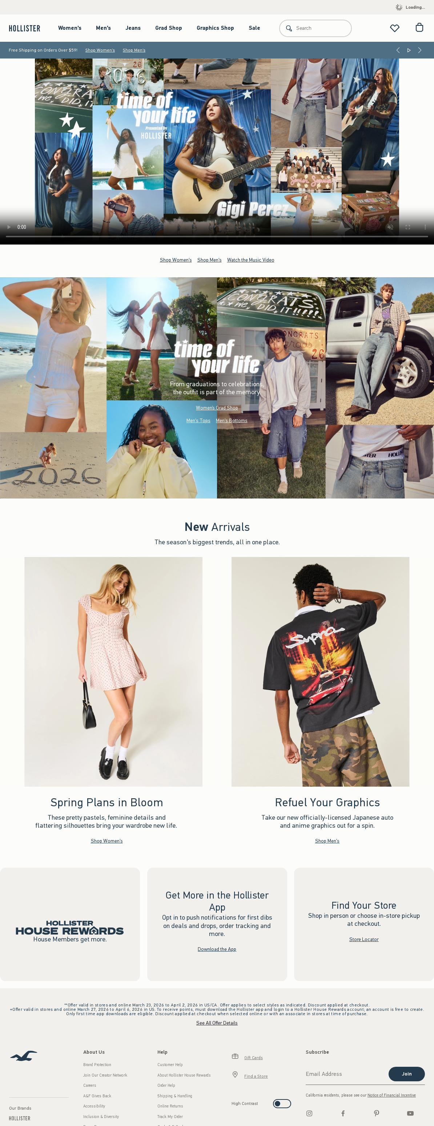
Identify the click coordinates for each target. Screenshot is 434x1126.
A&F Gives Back (97, 1096)
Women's (69, 28)
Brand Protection (97, 1065)
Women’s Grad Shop (217, 407)
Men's (103, 28)
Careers (89, 1085)
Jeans (133, 28)
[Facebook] (343, 1113)
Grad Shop (168, 28)
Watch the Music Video (250, 259)
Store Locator (364, 939)
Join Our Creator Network (105, 1075)
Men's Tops (198, 420)
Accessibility (94, 1106)
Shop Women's (100, 50)
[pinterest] (376, 1113)
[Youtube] (410, 1113)
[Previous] (398, 50)
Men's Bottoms (232, 420)
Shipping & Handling (174, 1096)
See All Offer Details (217, 1023)
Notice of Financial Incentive (391, 1095)
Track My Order (170, 1116)
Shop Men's (134, 50)
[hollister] (28, 28)
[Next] (419, 50)
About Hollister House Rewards (184, 1075)
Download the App (217, 949)
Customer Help (170, 1065)
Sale (254, 28)
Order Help (166, 1085)
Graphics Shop (215, 28)
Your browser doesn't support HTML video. (217, 151)
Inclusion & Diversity (101, 1116)
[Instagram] (309, 1113)
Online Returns (170, 1106)
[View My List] (394, 28)
